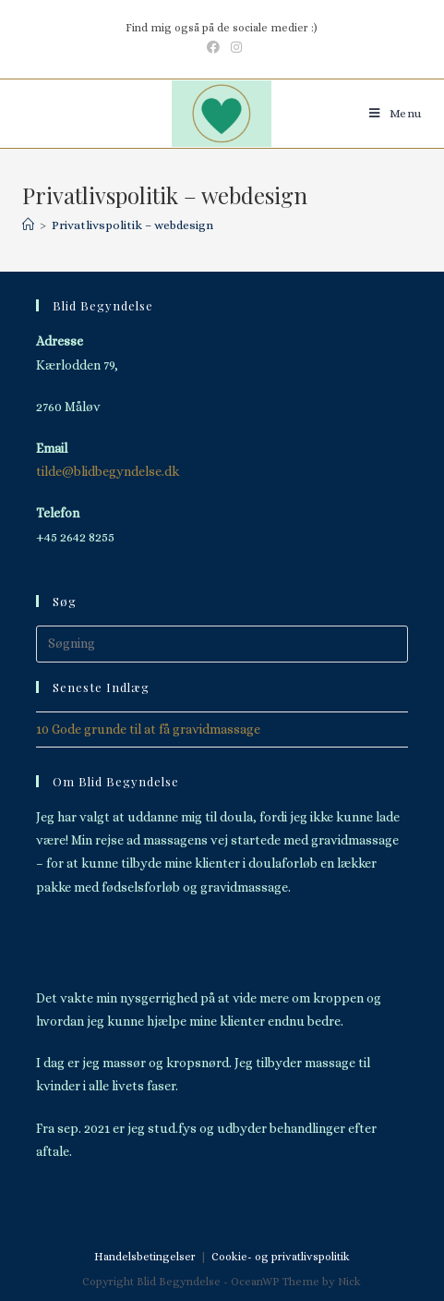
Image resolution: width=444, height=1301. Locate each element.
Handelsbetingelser (145, 1256)
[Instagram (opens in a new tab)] (233, 47)
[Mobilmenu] (395, 113)
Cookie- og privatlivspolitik (280, 1256)
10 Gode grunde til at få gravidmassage (148, 729)
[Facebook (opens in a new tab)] (213, 47)
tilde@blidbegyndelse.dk (107, 471)
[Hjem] (28, 225)
